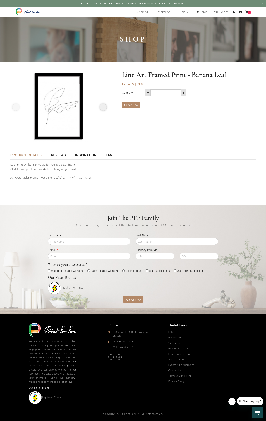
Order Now (131, 104)
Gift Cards (174, 343)
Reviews (58, 154)
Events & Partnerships (181, 364)
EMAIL (53, 249)
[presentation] (15, 107)
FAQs (171, 332)
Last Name (144, 235)
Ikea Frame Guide (178, 348)
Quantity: (127, 92)
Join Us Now (133, 299)
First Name (56, 235)
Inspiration (86, 154)
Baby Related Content (104, 270)
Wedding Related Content (67, 270)
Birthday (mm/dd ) (147, 249)
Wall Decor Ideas (159, 270)
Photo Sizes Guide (179, 353)
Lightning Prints (51, 397)
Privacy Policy (176, 381)
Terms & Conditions (179, 375)
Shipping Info (176, 359)
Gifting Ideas (134, 270)
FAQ (109, 154)
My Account (175, 337)
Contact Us (174, 370)
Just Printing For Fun (190, 270)
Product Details (26, 154)
